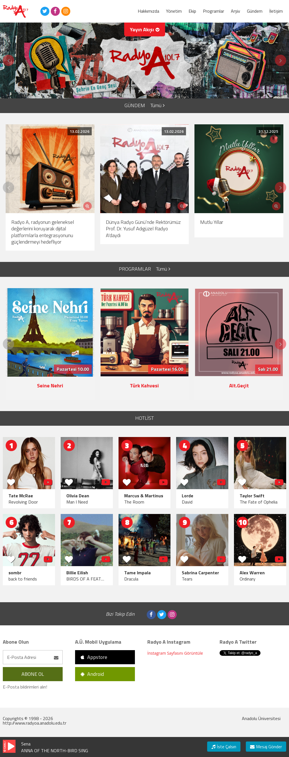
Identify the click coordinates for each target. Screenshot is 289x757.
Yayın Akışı (144, 29)
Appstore (94, 657)
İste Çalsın (223, 746)
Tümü (157, 105)
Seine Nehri (50, 385)
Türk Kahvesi (144, 385)
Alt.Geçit (239, 385)
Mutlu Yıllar (211, 222)
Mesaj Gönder (266, 746)
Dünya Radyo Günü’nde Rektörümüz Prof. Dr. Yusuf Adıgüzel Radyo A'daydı (143, 228)
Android (92, 674)
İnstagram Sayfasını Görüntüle (175, 653)
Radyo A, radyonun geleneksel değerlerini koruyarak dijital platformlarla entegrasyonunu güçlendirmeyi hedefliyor (42, 232)
